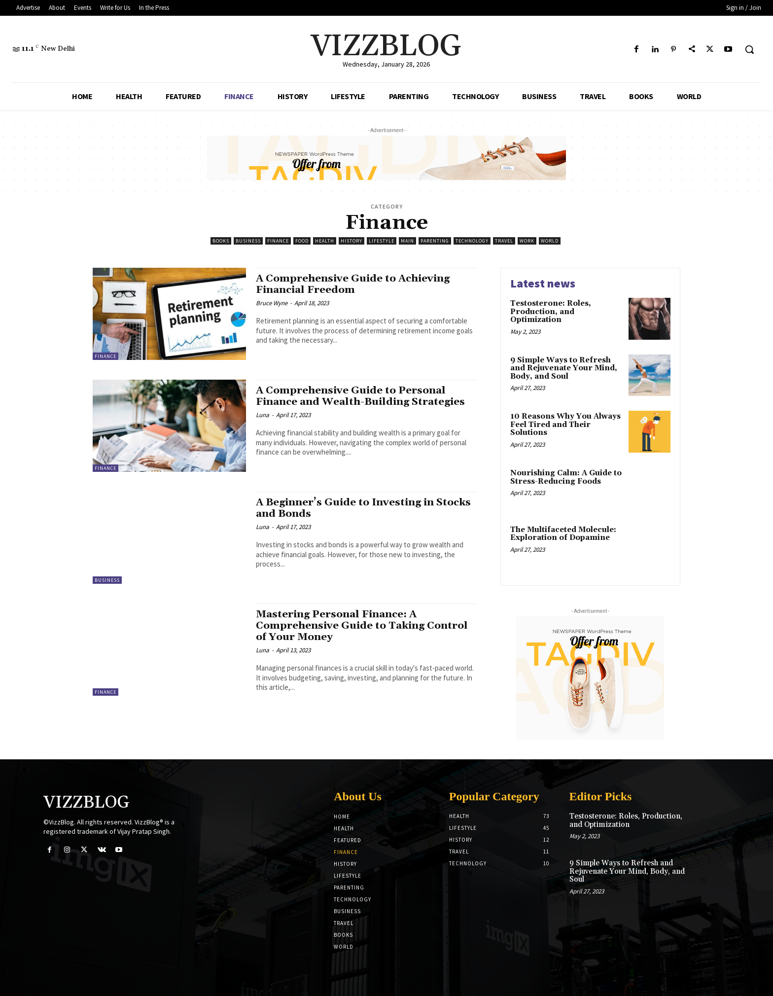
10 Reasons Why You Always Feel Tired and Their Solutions (565, 424)
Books (221, 241)
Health (324, 241)
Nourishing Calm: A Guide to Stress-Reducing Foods (566, 477)
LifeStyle (381, 241)
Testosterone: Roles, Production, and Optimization (550, 311)
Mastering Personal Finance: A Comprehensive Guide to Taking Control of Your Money (363, 625)
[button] (749, 49)
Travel (504, 241)
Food (302, 241)
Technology (472, 241)
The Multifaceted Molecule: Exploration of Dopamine (563, 534)
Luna (262, 415)
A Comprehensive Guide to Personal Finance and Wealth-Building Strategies (364, 396)
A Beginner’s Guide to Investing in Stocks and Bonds (347, 508)
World (550, 241)
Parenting (435, 241)
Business (248, 241)
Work (527, 241)
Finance (278, 241)
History (351, 241)
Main (407, 241)
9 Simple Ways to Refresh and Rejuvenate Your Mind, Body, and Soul (563, 368)
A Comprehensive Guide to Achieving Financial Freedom (355, 284)
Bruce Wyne (271, 303)
